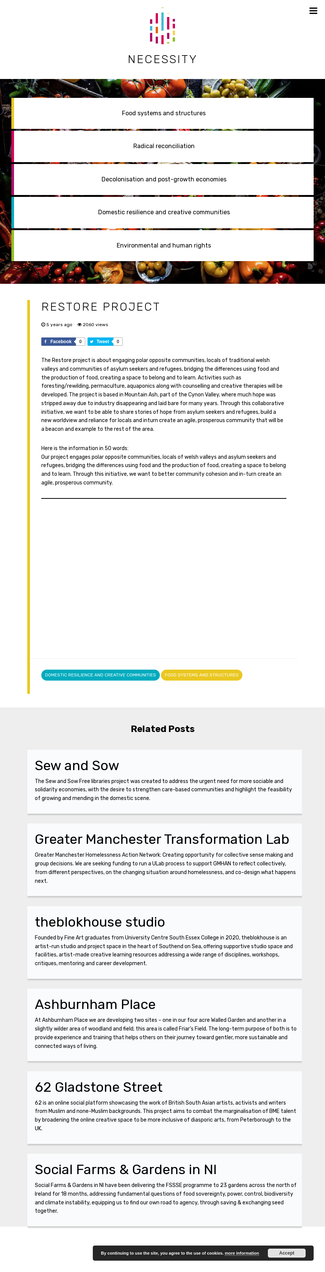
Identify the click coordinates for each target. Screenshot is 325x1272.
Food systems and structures (164, 113)
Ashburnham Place (95, 1004)
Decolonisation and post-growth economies (164, 179)
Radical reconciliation (164, 146)
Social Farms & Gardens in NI (126, 1169)
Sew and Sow (77, 765)
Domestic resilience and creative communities (164, 212)
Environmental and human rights (164, 245)
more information (242, 1253)
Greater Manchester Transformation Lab (162, 839)
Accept (286, 1253)
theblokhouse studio (100, 922)
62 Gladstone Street (98, 1087)
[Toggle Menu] (313, 10)
